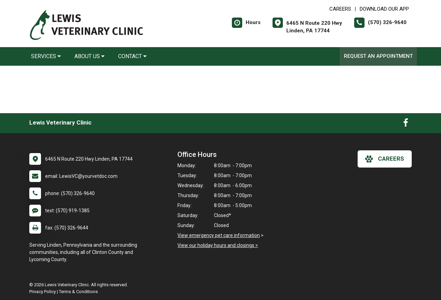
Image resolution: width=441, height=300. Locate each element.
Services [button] (46, 56)
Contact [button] (132, 56)
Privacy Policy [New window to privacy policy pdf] (42, 291)
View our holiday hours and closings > (217, 245)
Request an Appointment (378, 56)
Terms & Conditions (78, 291)
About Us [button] (89, 56)
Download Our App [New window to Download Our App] (384, 9)
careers (384, 159)
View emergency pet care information (218, 235)
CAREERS (340, 9)
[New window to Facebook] (406, 124)
